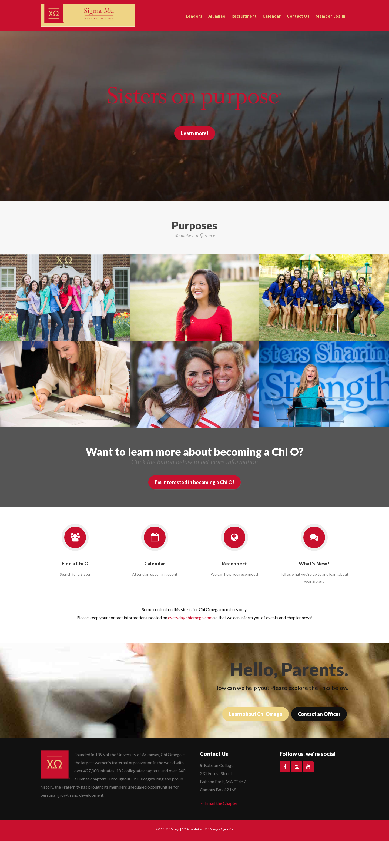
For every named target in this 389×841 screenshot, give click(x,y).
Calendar (272, 16)
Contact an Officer (319, 714)
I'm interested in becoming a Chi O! (194, 482)
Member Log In (331, 16)
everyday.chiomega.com (190, 617)
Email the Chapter (219, 803)
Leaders (194, 16)
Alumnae (217, 16)
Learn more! (195, 133)
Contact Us (298, 16)
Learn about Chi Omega (255, 714)
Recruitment (244, 16)
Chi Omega (173, 829)
